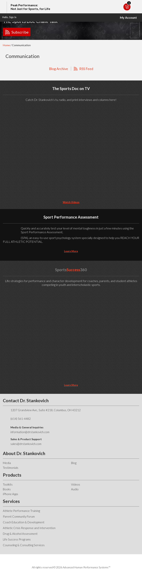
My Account (128, 17)
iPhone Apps (10, 494)
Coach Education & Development (23, 522)
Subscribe (20, 32)
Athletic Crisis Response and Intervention (29, 528)
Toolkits (8, 484)
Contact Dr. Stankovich (26, 400)
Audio (75, 489)
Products (12, 475)
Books (7, 489)
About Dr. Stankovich (24, 453)
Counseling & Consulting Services (24, 545)
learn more (71, 251)
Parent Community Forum (19, 516)
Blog (73, 463)
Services (11, 501)
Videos (75, 484)
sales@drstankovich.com (25, 444)
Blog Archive (58, 69)
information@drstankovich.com (29, 432)
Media (7, 463)
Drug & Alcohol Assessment (20, 533)
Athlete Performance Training (21, 510)
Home (6, 45)
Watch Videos (71, 202)
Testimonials (10, 467)
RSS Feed (86, 69)
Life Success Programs (17, 539)
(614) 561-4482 (20, 418)
